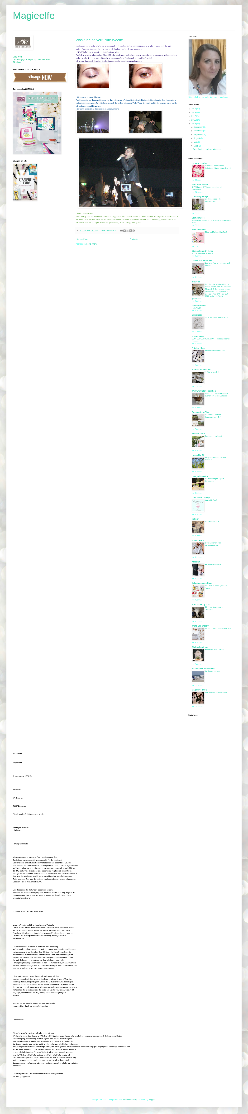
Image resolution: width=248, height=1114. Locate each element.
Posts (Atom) (91, 244)
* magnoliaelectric (200, 476)
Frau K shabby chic (201, 604)
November (198, 131)
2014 (193, 109)
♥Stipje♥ (195, 519)
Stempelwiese (198, 218)
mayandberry (198, 336)
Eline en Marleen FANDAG (216, 232)
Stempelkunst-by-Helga (202, 251)
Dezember (198, 127)
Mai (195, 142)
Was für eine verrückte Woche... (101, 40)
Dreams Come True (200, 412)
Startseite (134, 239)
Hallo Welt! (196, 308)
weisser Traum (198, 434)
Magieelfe (34, 15)
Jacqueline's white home (203, 668)
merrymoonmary (130, 1100)
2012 (193, 116)
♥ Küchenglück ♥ (212, 372)
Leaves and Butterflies (202, 260)
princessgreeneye (200, 196)
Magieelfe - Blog (199, 690)
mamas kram (198, 540)
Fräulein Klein (198, 348)
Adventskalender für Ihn (214, 351)
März (196, 146)
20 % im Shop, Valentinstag (216, 317)
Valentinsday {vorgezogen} (216, 692)
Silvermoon (197, 315)
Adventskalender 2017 (214, 564)
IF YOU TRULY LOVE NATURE (218, 628)
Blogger (151, 1100)
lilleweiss (196, 282)
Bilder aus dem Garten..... (215, 650)
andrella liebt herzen (201, 369)
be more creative (199, 163)
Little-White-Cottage (201, 498)
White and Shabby (200, 626)
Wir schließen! (211, 500)
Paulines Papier (199, 306)
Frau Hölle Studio (200, 185)
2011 (193, 120)
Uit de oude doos (212, 521)
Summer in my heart (213, 436)
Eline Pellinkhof (199, 230)
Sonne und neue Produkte (202, 253)
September (199, 134)
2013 (193, 112)
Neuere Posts (82, 239)
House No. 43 (198, 455)
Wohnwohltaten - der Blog (204, 391)
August (197, 138)
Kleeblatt (196, 562)
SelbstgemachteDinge (202, 583)
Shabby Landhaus (200, 647)
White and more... (212, 671)
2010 (193, 124)
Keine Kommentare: (108, 230)
